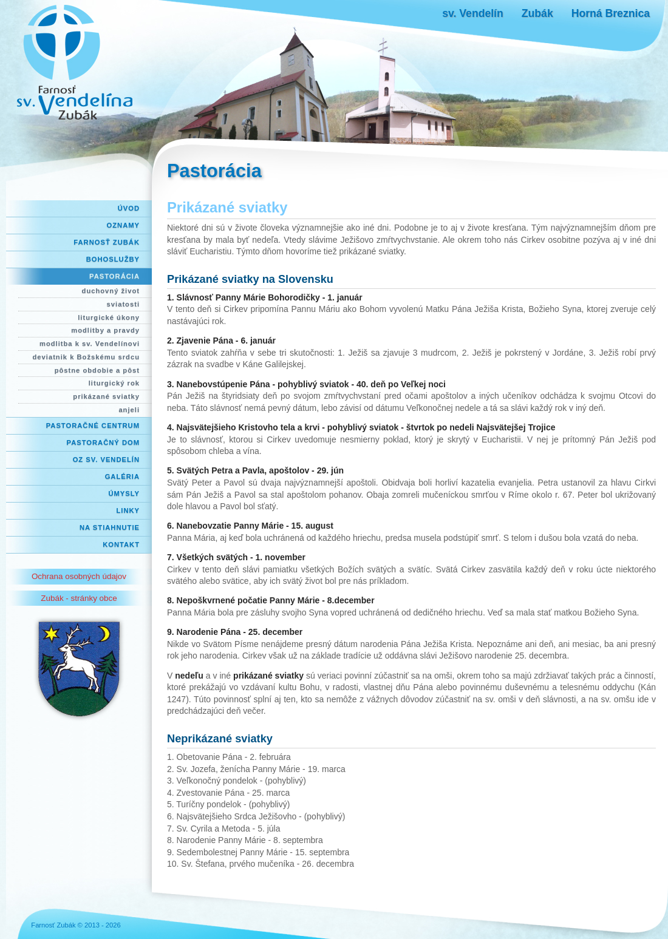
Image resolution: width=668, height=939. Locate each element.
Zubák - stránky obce (79, 598)
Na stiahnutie (110, 527)
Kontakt (121, 544)
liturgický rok (114, 383)
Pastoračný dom (103, 442)
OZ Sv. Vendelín (106, 459)
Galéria (122, 476)
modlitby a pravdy (105, 330)
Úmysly (124, 493)
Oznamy (123, 225)
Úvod (129, 208)
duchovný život (111, 290)
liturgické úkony (109, 317)
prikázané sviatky (106, 396)
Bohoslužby (113, 259)
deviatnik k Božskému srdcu (86, 357)
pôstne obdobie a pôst (97, 370)
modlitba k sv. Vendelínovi (89, 343)
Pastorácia (114, 276)
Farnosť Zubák (106, 242)
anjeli (129, 409)
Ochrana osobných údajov (79, 576)
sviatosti (123, 304)
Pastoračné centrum (93, 425)
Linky (128, 510)
